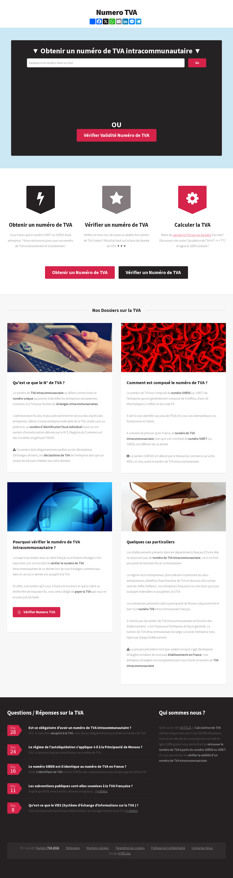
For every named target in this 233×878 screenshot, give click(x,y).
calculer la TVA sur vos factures (192, 235)
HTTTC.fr (185, 728)
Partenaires (73, 848)
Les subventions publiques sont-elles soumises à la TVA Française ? (81, 786)
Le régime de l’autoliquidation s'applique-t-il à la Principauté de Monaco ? (85, 747)
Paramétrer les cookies (130, 848)
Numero (47, 848)
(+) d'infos (101, 791)
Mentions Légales (97, 848)
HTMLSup (124, 853)
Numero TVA (116, 12)
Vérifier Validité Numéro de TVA (116, 135)
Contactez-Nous (202, 848)
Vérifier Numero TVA (39, 612)
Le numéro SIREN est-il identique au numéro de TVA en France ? (77, 766)
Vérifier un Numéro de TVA (153, 272)
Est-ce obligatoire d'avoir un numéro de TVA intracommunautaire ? (80, 728)
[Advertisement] (116, 94)
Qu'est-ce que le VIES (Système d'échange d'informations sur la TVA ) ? (83, 805)
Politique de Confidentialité (168, 848)
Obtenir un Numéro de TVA (80, 272)
